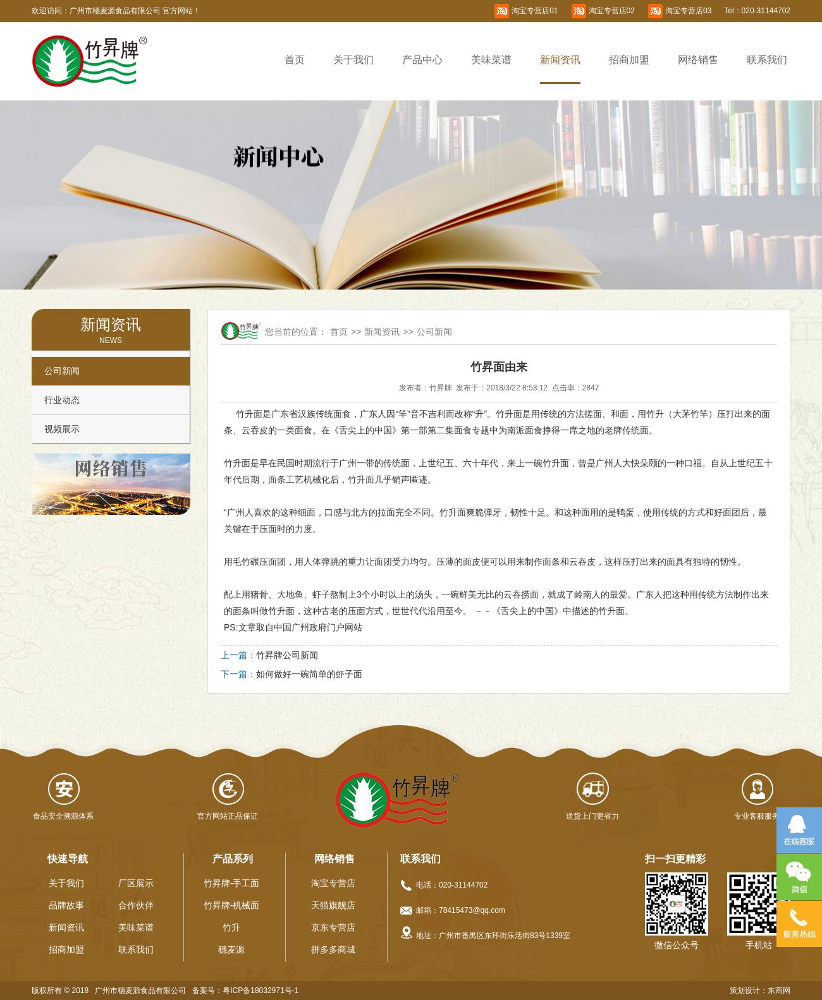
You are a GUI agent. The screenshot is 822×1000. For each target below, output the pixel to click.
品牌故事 (66, 905)
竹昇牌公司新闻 (287, 655)
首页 (295, 59)
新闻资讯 (560, 59)
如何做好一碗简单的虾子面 (309, 674)
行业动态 (62, 400)
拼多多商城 (333, 949)
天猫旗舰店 (333, 905)
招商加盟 (629, 59)
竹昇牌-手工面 (232, 883)
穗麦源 (231, 949)
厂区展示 (136, 883)
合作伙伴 (136, 905)
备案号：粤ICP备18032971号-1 (245, 990)
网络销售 (698, 59)
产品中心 (422, 59)
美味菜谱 (491, 59)
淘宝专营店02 (612, 10)
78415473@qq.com (472, 910)
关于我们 (353, 59)
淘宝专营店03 (688, 10)
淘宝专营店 (333, 883)
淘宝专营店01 (535, 10)
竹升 (231, 927)
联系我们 (767, 59)
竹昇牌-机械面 (232, 905)
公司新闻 (62, 371)
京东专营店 (333, 927)
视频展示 (62, 429)
